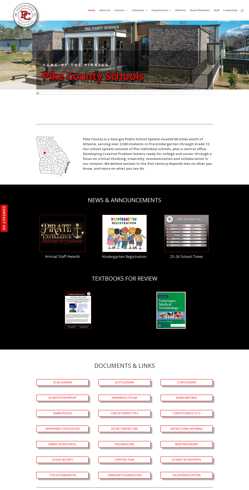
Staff (216, 10)
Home (91, 10)
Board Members (200, 10)
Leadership (230, 10)
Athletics (180, 10)
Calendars (138, 10)
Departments (160, 10)
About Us (104, 10)
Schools (119, 10)
